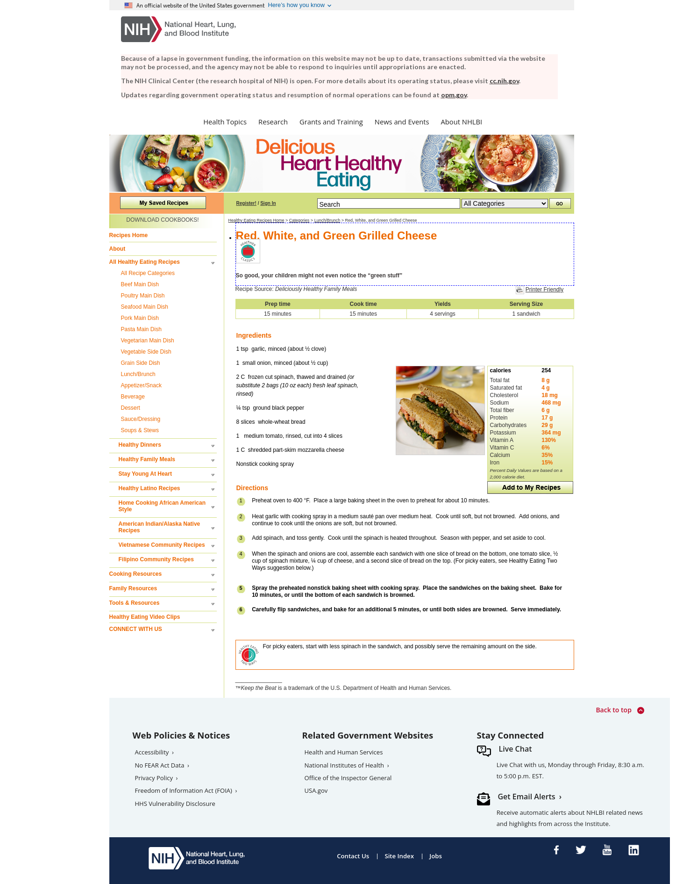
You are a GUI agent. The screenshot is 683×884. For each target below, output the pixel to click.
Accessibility (152, 752)
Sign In (268, 203)
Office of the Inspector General (348, 778)
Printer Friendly (544, 289)
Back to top (620, 710)
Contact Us (353, 856)
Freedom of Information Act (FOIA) (183, 790)
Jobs (435, 856)
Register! (246, 203)
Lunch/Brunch (138, 374)
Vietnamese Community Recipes (162, 545)
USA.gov (316, 790)
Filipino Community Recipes (156, 559)
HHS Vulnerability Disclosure (175, 803)
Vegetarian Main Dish (147, 340)
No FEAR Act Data (160, 765)
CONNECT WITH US (135, 629)
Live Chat (515, 749)
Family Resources (133, 588)
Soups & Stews (140, 430)
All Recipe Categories (148, 273)
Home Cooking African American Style (162, 506)
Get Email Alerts (526, 796)
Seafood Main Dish (144, 307)
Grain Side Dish (140, 363)
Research (273, 121)
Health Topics (225, 121)
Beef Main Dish (140, 284)
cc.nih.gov (504, 81)
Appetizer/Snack (141, 385)
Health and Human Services (344, 752)
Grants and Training (331, 121)
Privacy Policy (154, 778)
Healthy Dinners (140, 445)
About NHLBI (462, 121)
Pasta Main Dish (141, 329)
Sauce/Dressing (141, 419)
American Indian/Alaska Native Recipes (159, 527)
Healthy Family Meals (147, 459)
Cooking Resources (135, 574)
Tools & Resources (134, 603)
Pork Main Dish (140, 318)
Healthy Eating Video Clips (144, 617)
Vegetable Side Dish (146, 351)
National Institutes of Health (344, 765)
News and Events (402, 121)
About (117, 249)
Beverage (133, 396)
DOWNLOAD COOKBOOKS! (162, 220)
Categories (299, 220)
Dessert (130, 408)
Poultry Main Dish (143, 295)
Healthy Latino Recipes (149, 488)
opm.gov (454, 95)
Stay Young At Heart (145, 474)
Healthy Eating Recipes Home (256, 220)
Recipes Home (128, 235)
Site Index (399, 856)
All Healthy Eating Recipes (144, 262)
